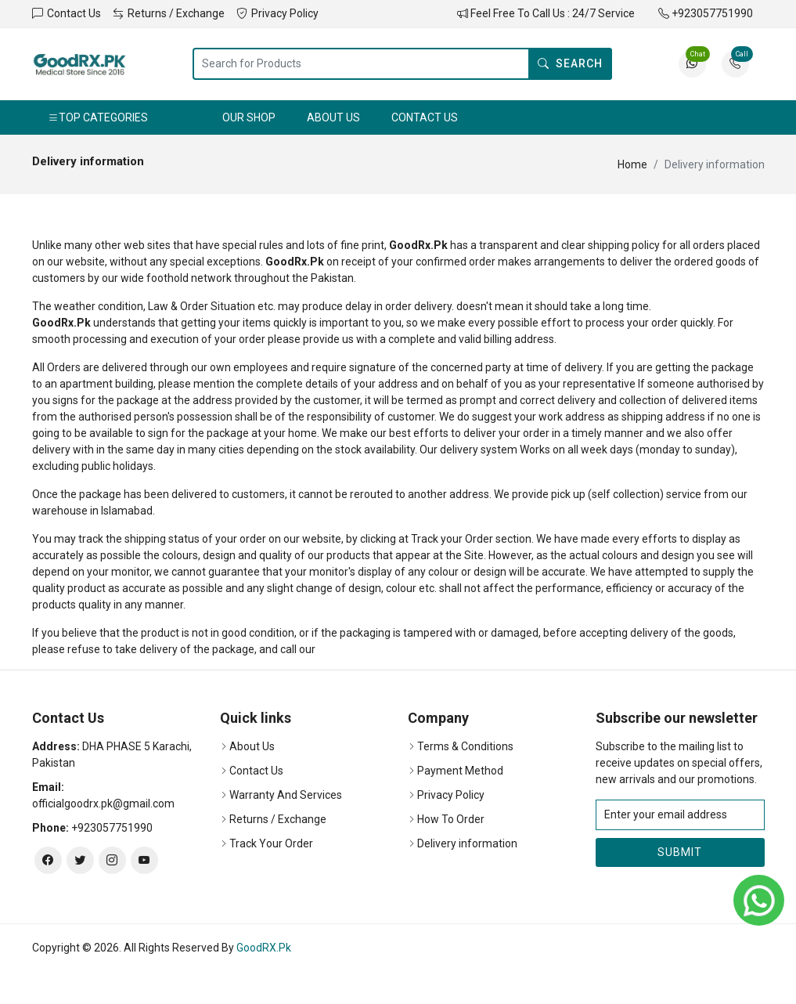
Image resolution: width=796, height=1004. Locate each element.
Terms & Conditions (465, 746)
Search (570, 63)
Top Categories (98, 117)
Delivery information (467, 843)
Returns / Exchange (169, 13)
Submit (679, 852)
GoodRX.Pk (263, 947)
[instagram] (112, 860)
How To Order (450, 819)
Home (632, 164)
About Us (333, 117)
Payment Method (460, 770)
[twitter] (80, 860)
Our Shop (249, 117)
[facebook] (48, 860)
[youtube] (144, 860)
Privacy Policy (277, 13)
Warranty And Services (285, 795)
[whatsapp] (758, 900)
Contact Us (66, 13)
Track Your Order (271, 843)
